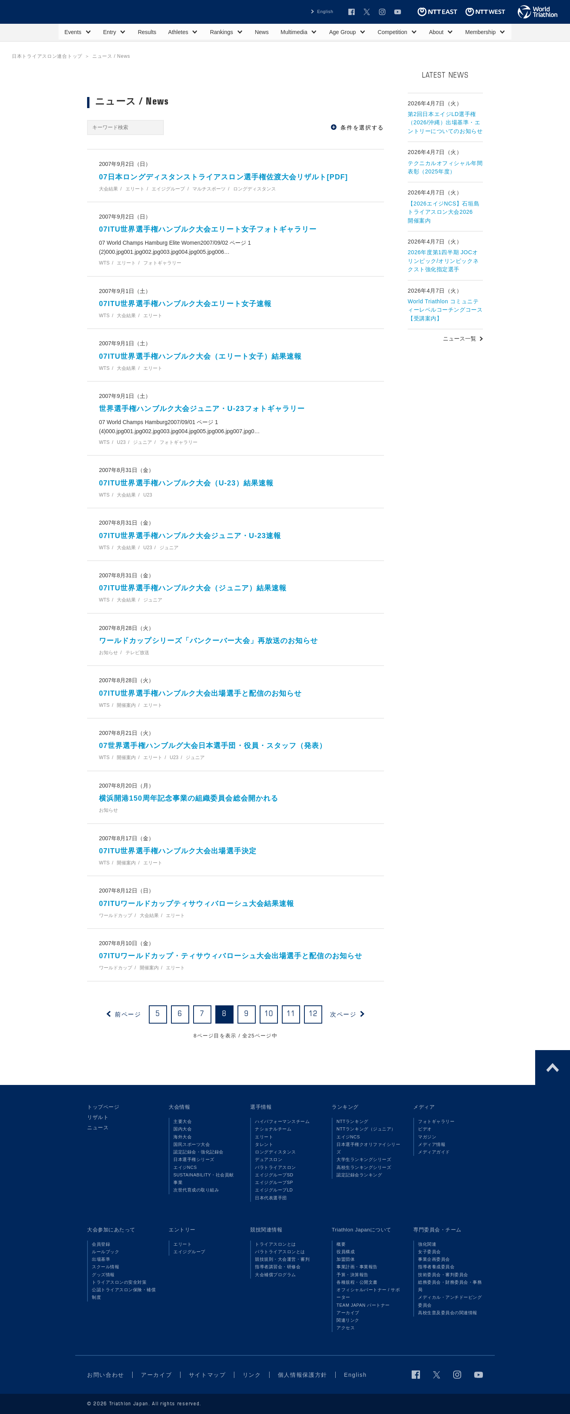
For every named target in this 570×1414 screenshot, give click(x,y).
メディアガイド (434, 1151)
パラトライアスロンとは (280, 1251)
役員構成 (345, 1251)
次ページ (343, 1014)
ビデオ (425, 1129)
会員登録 (101, 1244)
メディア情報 (431, 1144)
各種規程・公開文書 (357, 1282)
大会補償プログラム (275, 1274)
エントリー (182, 1230)
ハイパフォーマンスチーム (282, 1121)
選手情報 (261, 1107)
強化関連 (427, 1244)
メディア (424, 1107)
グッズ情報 (103, 1274)
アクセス (345, 1327)
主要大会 (182, 1121)
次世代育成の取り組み (196, 1190)
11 (291, 1014)
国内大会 (182, 1129)
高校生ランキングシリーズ (363, 1167)
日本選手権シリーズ (194, 1159)
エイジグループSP (274, 1182)
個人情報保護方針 (302, 1375)
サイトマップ (207, 1375)
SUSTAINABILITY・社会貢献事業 (203, 1178)
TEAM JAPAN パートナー (363, 1305)
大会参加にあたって (111, 1230)
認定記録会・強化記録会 (198, 1151)
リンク (252, 1375)
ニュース (97, 1127)
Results (147, 32)
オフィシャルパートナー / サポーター (368, 1293)
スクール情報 (105, 1266)
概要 (341, 1244)
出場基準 (101, 1259)
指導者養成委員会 (436, 1266)
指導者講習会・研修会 (277, 1266)
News (262, 32)
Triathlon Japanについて (361, 1230)
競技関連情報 (266, 1230)
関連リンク (347, 1320)
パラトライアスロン (275, 1167)
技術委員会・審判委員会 (443, 1274)
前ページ (128, 1014)
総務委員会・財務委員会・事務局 (450, 1286)
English (325, 11)
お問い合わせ (105, 1375)
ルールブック (105, 1251)
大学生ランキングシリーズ (363, 1159)
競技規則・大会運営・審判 (282, 1259)
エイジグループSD (274, 1174)
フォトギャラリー (436, 1121)
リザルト (97, 1117)
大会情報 (179, 1107)
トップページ (103, 1107)
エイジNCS (185, 1167)
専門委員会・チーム (437, 1230)
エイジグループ (189, 1251)
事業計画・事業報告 (357, 1266)
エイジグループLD (274, 1190)
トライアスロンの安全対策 (119, 1282)
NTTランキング (352, 1121)
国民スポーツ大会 (191, 1144)
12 (313, 1014)
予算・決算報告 (352, 1274)
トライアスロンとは (275, 1244)
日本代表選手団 (271, 1197)
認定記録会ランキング (359, 1174)
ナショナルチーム (273, 1129)
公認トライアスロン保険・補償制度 (124, 1293)
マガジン (427, 1136)
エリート (264, 1136)
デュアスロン (268, 1159)
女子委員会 (429, 1251)
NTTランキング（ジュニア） (366, 1129)
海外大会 (182, 1136)
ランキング (345, 1107)
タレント (264, 1144)
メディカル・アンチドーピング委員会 (450, 1301)
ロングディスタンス (275, 1151)
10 (269, 1014)
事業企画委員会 (434, 1259)
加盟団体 (345, 1259)
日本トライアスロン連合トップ (47, 56)
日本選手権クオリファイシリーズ (368, 1148)
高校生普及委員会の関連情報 (447, 1312)
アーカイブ (347, 1312)
